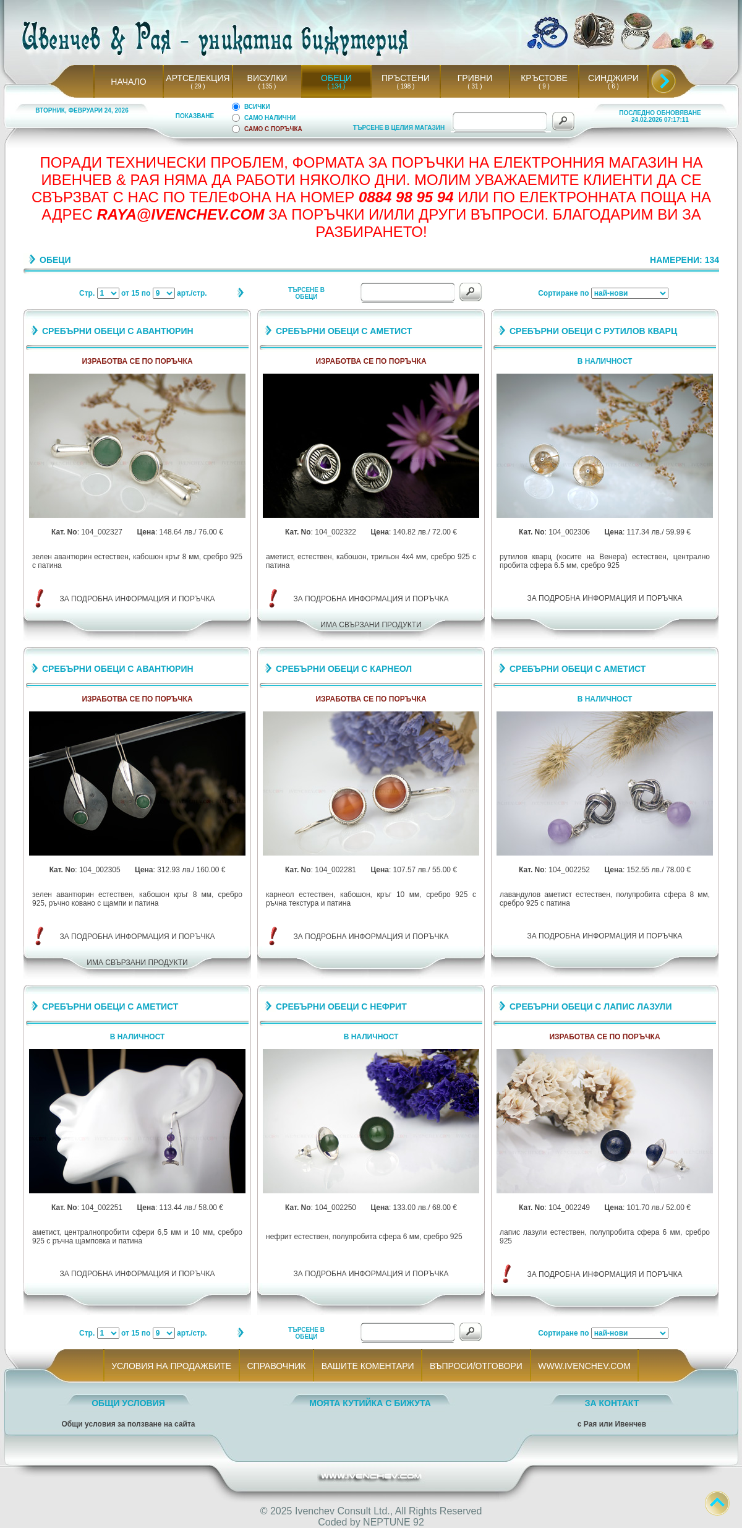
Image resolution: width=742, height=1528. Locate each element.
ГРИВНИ (475, 78)
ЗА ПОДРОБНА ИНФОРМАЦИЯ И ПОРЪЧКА (137, 598)
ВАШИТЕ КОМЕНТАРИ (367, 1366)
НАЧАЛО (128, 82)
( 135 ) (267, 86)
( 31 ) (475, 86)
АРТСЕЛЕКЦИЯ (197, 78)
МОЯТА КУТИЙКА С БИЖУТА (370, 1403)
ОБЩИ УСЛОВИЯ (128, 1403)
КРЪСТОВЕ (544, 78)
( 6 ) (613, 86)
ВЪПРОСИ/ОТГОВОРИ (475, 1366)
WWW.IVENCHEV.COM (584, 1366)
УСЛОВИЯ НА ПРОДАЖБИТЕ (171, 1366)
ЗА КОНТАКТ (612, 1403)
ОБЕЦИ (336, 78)
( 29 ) (198, 86)
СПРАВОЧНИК (276, 1366)
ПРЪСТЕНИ (406, 78)
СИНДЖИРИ (613, 78)
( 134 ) (336, 86)
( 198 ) (405, 86)
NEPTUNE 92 (393, 1522)
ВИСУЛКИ (267, 78)
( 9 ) (544, 86)
